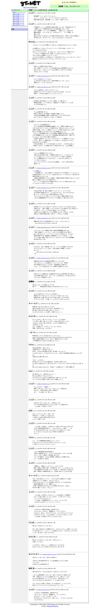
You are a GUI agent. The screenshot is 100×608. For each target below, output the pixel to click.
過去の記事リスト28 (18, 25)
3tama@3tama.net (52, 606)
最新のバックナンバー (19, 12)
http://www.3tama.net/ (30, 7)
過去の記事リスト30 (18, 21)
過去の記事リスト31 (18, 19)
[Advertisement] (19, 60)
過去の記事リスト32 (18, 18)
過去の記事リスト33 (18, 16)
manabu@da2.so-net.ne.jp (49, 554)
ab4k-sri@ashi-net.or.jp (43, 258)
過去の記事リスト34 (18, 14)
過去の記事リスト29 (18, 23)
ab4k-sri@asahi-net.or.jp (44, 76)
